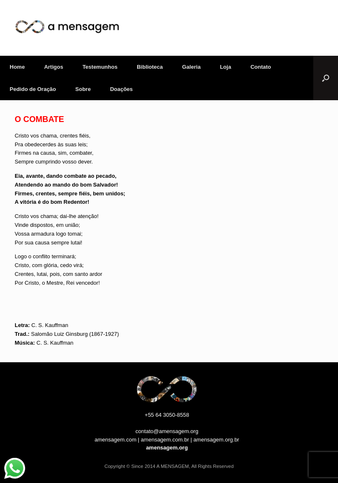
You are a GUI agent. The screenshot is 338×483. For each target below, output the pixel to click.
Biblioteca (150, 67)
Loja (225, 67)
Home (17, 67)
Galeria (191, 67)
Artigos (53, 67)
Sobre (83, 89)
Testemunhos (100, 67)
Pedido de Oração (33, 89)
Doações (121, 89)
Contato (260, 67)
